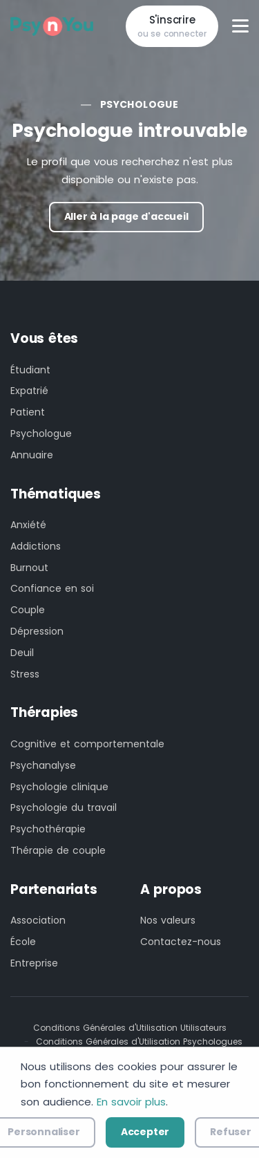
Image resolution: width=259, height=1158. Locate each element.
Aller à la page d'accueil (126, 216)
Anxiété (28, 525)
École (23, 942)
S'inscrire (172, 26)
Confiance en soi (52, 588)
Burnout (29, 568)
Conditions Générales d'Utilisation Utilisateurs (130, 1028)
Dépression (37, 631)
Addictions (35, 546)
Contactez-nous (180, 942)
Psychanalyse (43, 765)
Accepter (145, 1132)
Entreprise (34, 963)
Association (38, 920)
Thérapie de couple (58, 850)
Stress (24, 674)
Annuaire (31, 455)
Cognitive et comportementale (87, 744)
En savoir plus (131, 1101)
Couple (27, 610)
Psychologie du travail (63, 807)
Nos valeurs (167, 920)
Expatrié (29, 391)
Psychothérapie (48, 829)
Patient (27, 412)
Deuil (22, 653)
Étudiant (30, 370)
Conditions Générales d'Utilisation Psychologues (139, 1041)
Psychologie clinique (59, 787)
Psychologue (139, 104)
